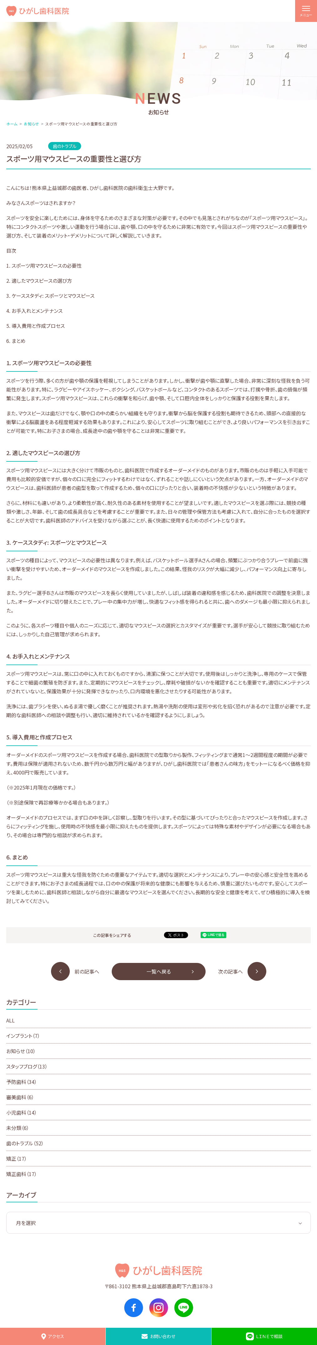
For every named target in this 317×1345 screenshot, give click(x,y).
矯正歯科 (21, 1174)
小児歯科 (21, 1112)
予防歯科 (21, 1081)
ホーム (12, 123)
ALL (10, 1020)
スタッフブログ (27, 1066)
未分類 (17, 1128)
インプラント (23, 1035)
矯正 (16, 1158)
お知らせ (31, 123)
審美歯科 (20, 1097)
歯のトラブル (25, 1143)
